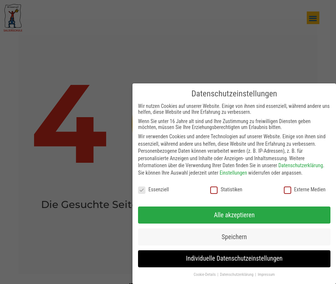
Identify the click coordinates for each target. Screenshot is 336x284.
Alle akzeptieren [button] (234, 212)
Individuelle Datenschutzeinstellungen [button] (234, 256)
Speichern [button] (234, 234)
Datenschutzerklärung (300, 163)
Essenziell (153, 187)
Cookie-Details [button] (205, 272)
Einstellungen (233, 170)
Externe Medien (305, 187)
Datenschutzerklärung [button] (237, 272)
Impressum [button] (266, 272)
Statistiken (226, 187)
